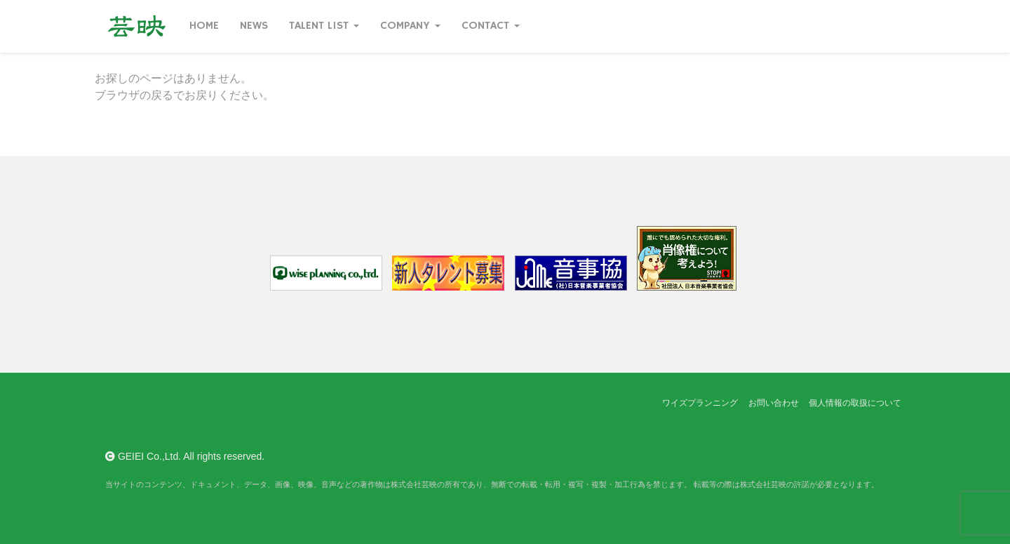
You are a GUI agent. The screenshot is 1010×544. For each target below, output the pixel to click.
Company (410, 26)
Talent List (324, 26)
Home (204, 26)
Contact (491, 26)
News (254, 26)
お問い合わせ (773, 403)
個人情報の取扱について (855, 403)
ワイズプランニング (700, 403)
